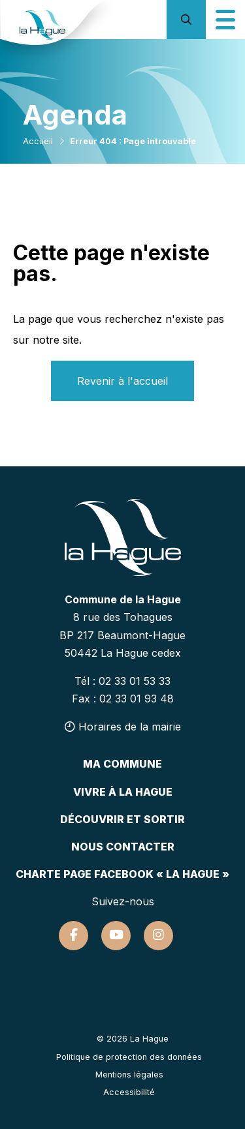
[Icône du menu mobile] (225, 19)
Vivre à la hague (122, 791)
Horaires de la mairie (123, 726)
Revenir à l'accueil (122, 380)
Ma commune (122, 763)
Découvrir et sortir (122, 819)
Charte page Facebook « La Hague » (122, 874)
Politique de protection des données (129, 1057)
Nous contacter (122, 846)
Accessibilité (129, 1092)
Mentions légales (129, 1074)
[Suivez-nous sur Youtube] (116, 935)
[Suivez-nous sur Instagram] (158, 935)
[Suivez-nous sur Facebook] (73, 935)
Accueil (38, 141)
